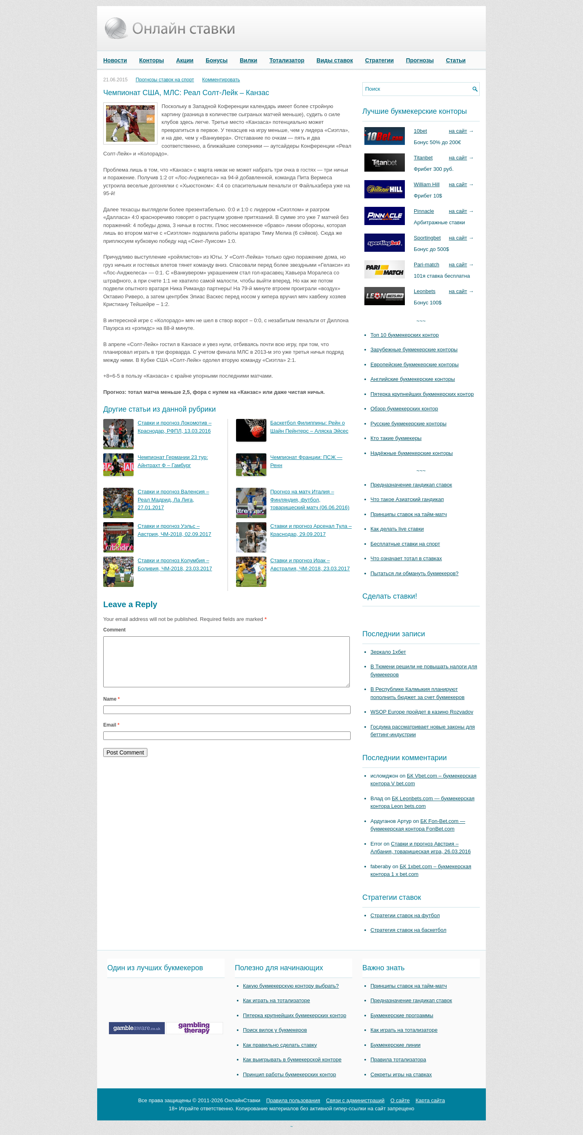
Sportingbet (427, 238)
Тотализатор (286, 60)
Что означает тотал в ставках (406, 558)
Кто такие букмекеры (395, 438)
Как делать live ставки (397, 529)
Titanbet (423, 158)
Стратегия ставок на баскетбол (408, 930)
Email (111, 735)
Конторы (151, 60)
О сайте (400, 1100)
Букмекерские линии (395, 1045)
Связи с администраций (355, 1100)
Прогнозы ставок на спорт (165, 80)
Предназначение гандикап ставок (411, 485)
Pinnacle (424, 211)
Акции (185, 60)
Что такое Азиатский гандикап (407, 499)
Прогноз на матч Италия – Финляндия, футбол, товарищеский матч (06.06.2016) (310, 499)
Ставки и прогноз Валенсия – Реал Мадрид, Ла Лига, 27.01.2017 (173, 499)
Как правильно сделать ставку (280, 1045)
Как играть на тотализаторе (276, 1000)
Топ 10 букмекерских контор (404, 335)
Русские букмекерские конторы (408, 424)
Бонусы (217, 60)
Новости (115, 60)
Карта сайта (430, 1100)
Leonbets (425, 291)
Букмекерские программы (401, 1015)
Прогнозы (420, 60)
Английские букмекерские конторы (412, 379)
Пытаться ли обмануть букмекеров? (414, 573)
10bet (420, 131)
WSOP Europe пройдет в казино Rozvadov (421, 712)
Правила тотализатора (398, 1059)
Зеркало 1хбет (388, 652)
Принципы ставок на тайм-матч (408, 514)
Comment (114, 630)
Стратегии (379, 60)
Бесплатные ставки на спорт (405, 544)
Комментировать (221, 80)
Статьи (456, 60)
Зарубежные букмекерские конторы (413, 349)
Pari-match (426, 264)
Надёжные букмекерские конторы (411, 453)
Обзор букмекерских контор (404, 409)
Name (111, 709)
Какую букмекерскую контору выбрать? (291, 986)
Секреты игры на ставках (401, 1074)
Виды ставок (335, 60)
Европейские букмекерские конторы (414, 364)
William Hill (427, 184)
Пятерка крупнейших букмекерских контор (422, 394)
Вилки (248, 60)
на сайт (458, 131)
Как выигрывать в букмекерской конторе (292, 1059)
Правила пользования (293, 1100)
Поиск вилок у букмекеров (275, 1030)
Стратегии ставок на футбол (405, 915)
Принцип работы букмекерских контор (289, 1074)
